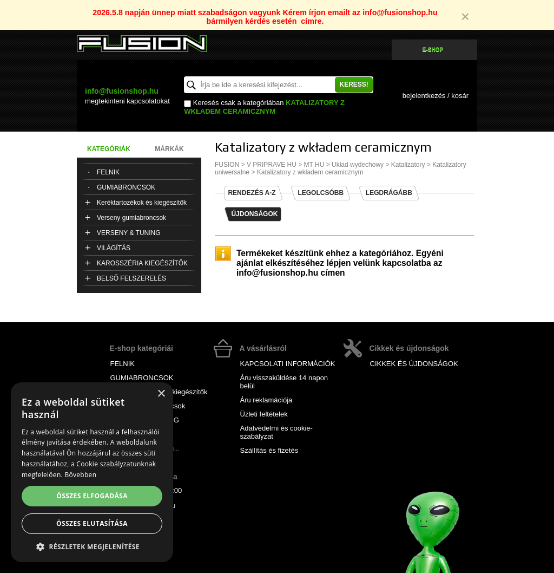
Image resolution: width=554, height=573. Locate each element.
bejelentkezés (424, 96)
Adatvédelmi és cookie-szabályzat (276, 432)
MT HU (314, 164)
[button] (92, 546)
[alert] (92, 472)
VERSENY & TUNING (129, 233)
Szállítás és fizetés (269, 450)
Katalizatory (408, 164)
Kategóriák (108, 149)
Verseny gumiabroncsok (131, 218)
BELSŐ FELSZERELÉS (131, 278)
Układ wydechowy (358, 164)
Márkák (169, 149)
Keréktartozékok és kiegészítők (142, 202)
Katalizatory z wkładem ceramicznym (264, 107)
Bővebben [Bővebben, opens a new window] (80, 474)
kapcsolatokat (127, 101)
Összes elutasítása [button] (92, 523)
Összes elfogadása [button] (92, 495)
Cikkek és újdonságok (409, 348)
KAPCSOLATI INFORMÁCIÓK (287, 364)
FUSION (227, 164)
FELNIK (108, 172)
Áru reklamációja (266, 400)
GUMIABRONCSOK (126, 187)
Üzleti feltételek (264, 414)
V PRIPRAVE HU (271, 164)
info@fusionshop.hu (122, 91)
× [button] (161, 394)
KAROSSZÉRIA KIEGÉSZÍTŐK (142, 263)
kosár (460, 96)
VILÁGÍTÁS (113, 248)
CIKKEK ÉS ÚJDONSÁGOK (414, 364)
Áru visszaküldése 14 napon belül (284, 382)
